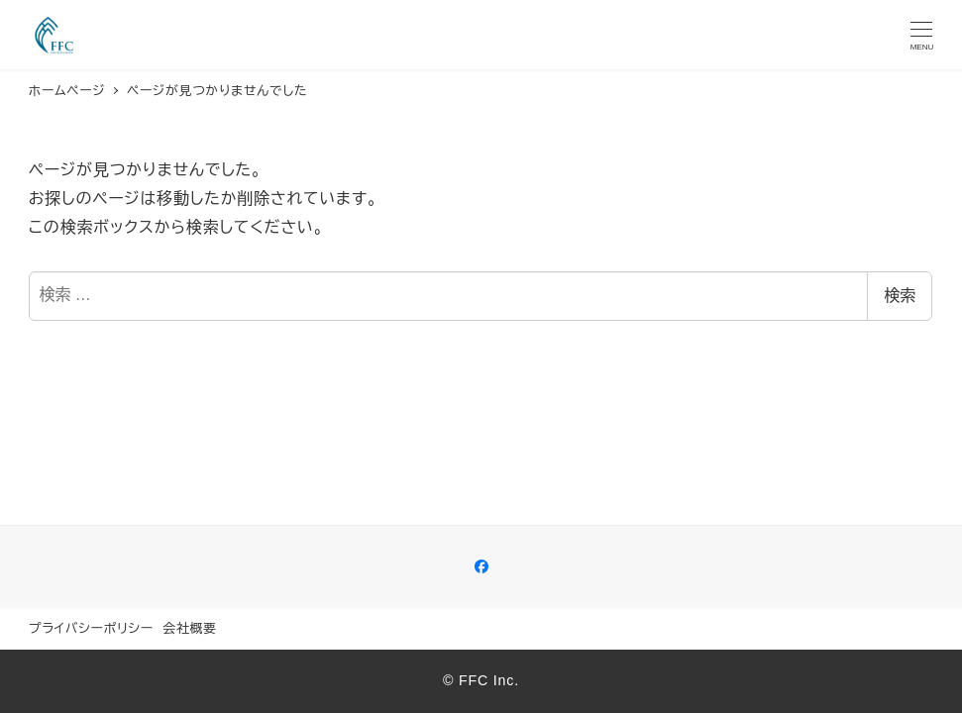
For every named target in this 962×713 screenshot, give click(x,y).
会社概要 (189, 628)
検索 (899, 295)
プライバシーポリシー (91, 628)
